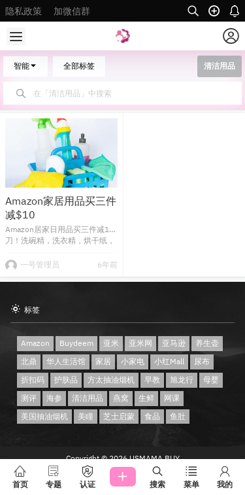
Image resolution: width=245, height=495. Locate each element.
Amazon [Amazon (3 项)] (35, 343)
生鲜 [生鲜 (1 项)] (146, 398)
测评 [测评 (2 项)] (29, 398)
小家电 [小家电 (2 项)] (132, 361)
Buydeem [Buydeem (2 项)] (76, 343)
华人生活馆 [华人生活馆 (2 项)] (66, 361)
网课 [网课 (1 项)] (172, 398)
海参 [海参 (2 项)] (54, 398)
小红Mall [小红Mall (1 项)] (169, 361)
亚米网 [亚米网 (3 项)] (140, 343)
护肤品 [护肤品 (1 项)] (66, 379)
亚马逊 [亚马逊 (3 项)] (174, 343)
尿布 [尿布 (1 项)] (202, 361)
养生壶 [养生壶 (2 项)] (207, 343)
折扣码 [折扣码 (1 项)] (32, 379)
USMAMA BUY (153, 458)
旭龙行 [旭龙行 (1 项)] (181, 379)
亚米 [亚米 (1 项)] (111, 343)
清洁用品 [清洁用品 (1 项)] (87, 398)
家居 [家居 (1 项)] (103, 361)
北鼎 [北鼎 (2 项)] (29, 361)
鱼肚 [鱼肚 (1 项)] (178, 416)
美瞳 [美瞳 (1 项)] (85, 416)
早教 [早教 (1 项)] (152, 379)
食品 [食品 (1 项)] (152, 416)
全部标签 (79, 66)
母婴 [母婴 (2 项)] (211, 379)
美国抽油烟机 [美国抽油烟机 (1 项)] (44, 416)
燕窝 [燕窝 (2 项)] (121, 398)
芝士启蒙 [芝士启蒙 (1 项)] (119, 416)
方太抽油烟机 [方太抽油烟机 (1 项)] (111, 379)
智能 (25, 66)
